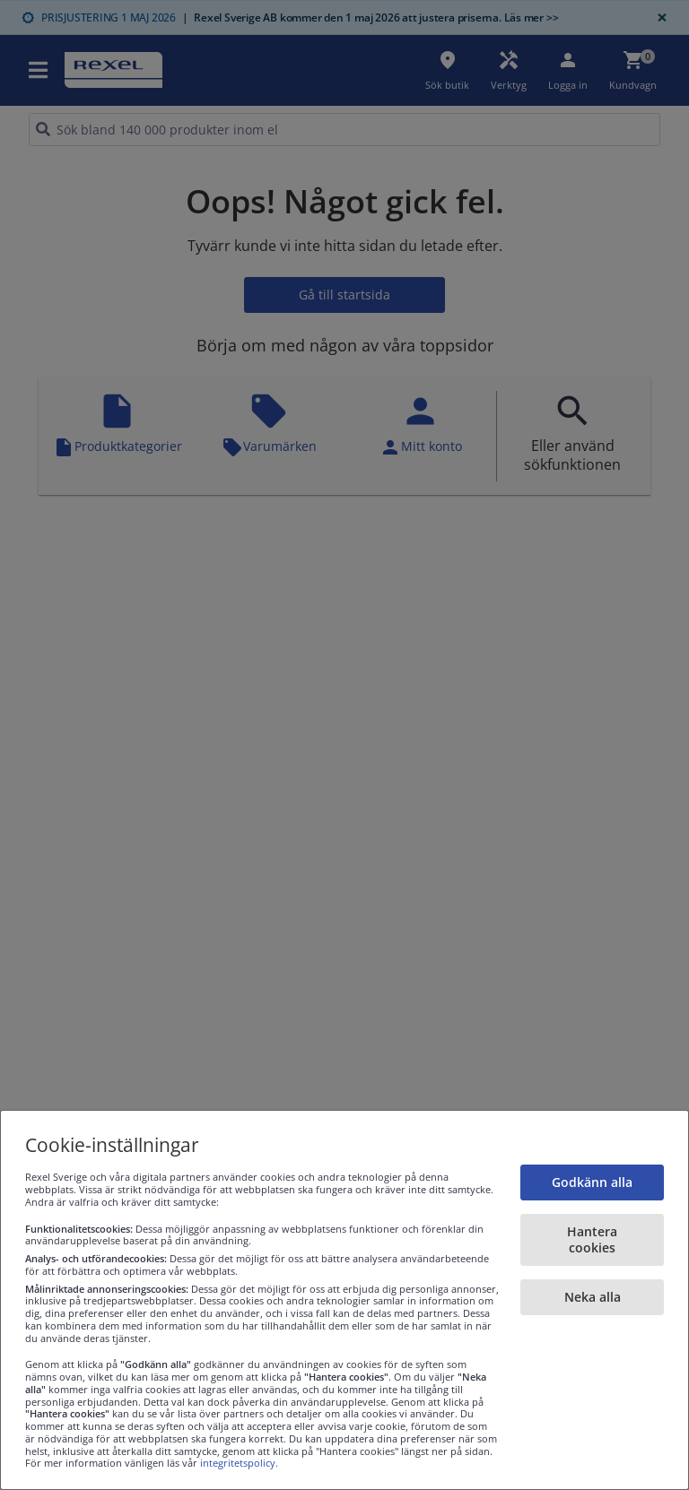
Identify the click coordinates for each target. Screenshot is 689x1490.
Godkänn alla (592, 1182)
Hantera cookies (592, 1239)
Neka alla (592, 1296)
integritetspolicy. (239, 1462)
